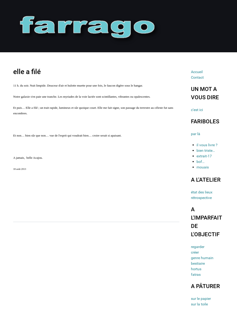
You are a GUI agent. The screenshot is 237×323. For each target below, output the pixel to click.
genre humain (202, 258)
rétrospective (201, 198)
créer (195, 252)
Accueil (197, 72)
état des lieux (201, 192)
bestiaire (198, 263)
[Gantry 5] (88, 26)
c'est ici (197, 110)
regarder (197, 247)
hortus (196, 269)
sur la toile (199, 304)
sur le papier (201, 298)
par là (195, 134)
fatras (196, 274)
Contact (197, 77)
